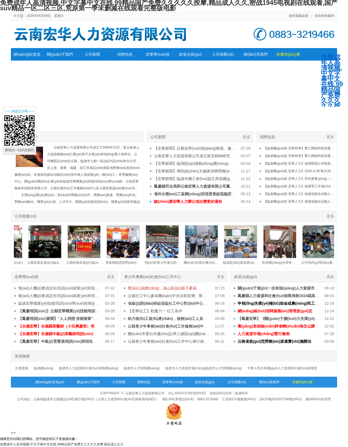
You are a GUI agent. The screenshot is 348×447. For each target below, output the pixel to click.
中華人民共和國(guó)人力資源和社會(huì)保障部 (282, 368)
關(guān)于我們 (60, 54)
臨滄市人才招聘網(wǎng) (142, 368)
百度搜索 (21, 368)
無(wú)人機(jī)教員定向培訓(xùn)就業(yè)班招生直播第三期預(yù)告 (75, 288)
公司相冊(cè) (223, 54)
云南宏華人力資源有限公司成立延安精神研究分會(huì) (200, 156)
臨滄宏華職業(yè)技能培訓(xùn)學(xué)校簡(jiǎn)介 (61, 303)
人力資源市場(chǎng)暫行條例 (264, 334)
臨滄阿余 (241, 393)
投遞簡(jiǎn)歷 (288, 54)
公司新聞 (92, 54)
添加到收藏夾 (324, 16)
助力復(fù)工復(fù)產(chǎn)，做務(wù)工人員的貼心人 (173, 318)
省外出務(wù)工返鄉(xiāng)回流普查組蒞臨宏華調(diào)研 (203, 194)
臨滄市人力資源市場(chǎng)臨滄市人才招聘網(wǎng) (203, 368)
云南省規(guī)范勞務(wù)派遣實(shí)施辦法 (274, 341)
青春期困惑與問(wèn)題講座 (128, 263)
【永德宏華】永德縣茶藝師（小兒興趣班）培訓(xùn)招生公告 (70, 326)
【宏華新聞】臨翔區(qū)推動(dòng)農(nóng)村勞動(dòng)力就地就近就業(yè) (219, 163)
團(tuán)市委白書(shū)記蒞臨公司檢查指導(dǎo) (221, 263)
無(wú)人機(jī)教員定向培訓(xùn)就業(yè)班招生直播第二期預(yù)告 (75, 296)
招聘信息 (125, 54)
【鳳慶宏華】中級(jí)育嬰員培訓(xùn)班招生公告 (59, 341)
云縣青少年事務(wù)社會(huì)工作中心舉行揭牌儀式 (171, 341)
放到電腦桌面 (298, 16)
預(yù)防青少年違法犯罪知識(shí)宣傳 (174, 263)
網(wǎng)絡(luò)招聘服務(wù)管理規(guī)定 (275, 311)
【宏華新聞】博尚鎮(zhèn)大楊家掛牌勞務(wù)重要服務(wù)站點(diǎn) (213, 171)
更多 (246, 137)
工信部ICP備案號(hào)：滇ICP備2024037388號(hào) (262, 399)
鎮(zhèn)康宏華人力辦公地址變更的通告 (188, 201)
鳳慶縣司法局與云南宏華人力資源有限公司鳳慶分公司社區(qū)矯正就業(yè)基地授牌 (225, 186)
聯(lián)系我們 (255, 54)
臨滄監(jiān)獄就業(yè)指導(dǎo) (249, 263)
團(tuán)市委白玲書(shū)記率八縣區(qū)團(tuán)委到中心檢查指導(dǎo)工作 (192, 334)
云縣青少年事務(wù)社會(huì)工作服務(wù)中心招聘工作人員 (179, 326)
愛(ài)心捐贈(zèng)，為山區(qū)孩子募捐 (162, 288)
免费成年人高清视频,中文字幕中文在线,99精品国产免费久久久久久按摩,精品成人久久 (62, 444)
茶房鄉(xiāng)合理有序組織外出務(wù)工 (294, 263)
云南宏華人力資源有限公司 (144, 393)
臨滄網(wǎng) (44, 368)
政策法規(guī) (190, 54)
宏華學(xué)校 (158, 54)
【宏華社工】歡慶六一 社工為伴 (155, 311)
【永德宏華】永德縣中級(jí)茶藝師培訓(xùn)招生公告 (63, 334)
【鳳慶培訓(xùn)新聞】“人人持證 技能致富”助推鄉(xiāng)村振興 (73, 318)
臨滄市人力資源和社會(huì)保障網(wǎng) (88, 368)
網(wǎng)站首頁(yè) (49, 382)
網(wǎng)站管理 (318, 399)
